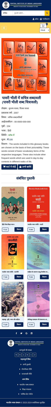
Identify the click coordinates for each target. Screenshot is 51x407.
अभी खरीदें (25, 167)
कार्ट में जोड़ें (9, 167)
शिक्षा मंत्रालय (26, 389)
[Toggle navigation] (4, 28)
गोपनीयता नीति (27, 369)
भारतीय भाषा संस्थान (27, 385)
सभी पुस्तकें (27, 365)
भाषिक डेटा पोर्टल (27, 394)
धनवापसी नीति (27, 374)
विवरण (19, 229)
